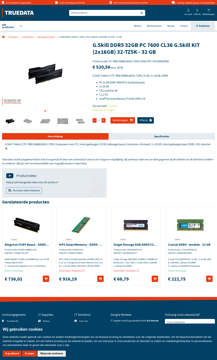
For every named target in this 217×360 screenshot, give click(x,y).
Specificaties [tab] (161, 136)
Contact (184, 25)
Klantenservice (154, 25)
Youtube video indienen (26, 190)
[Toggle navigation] (12, 26)
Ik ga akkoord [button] (12, 353)
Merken (137, 25)
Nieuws (171, 25)
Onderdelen (28, 37)
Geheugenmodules (46, 37)
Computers (13, 37)
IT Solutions (203, 25)
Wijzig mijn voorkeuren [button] (51, 353)
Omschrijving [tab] (55, 136)
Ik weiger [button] (29, 353)
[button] (188, 10)
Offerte (146, 120)
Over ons (83, 321)
